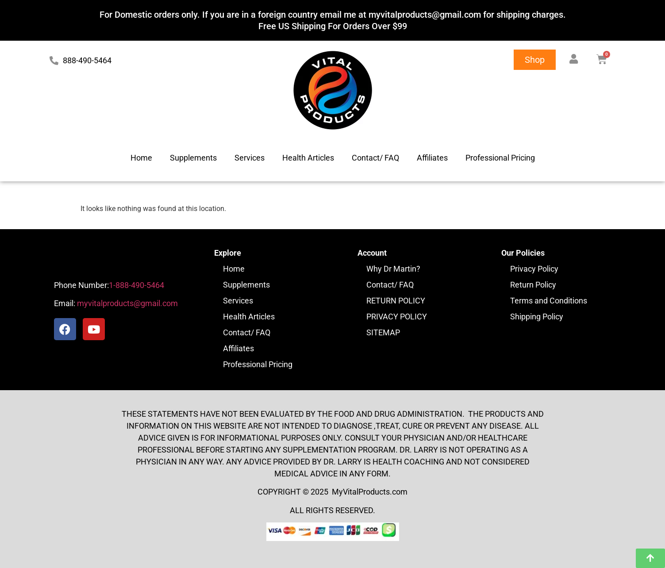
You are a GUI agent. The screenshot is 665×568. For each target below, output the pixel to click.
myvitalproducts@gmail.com (126, 303)
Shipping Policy (536, 316)
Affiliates (432, 157)
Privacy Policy (534, 268)
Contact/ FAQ (375, 157)
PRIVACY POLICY (396, 316)
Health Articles (308, 157)
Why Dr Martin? (393, 268)
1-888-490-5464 (136, 285)
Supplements (193, 157)
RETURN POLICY (395, 300)
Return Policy (533, 284)
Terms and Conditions (548, 300)
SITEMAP (383, 332)
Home (141, 157)
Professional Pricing (500, 157)
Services (249, 157)
